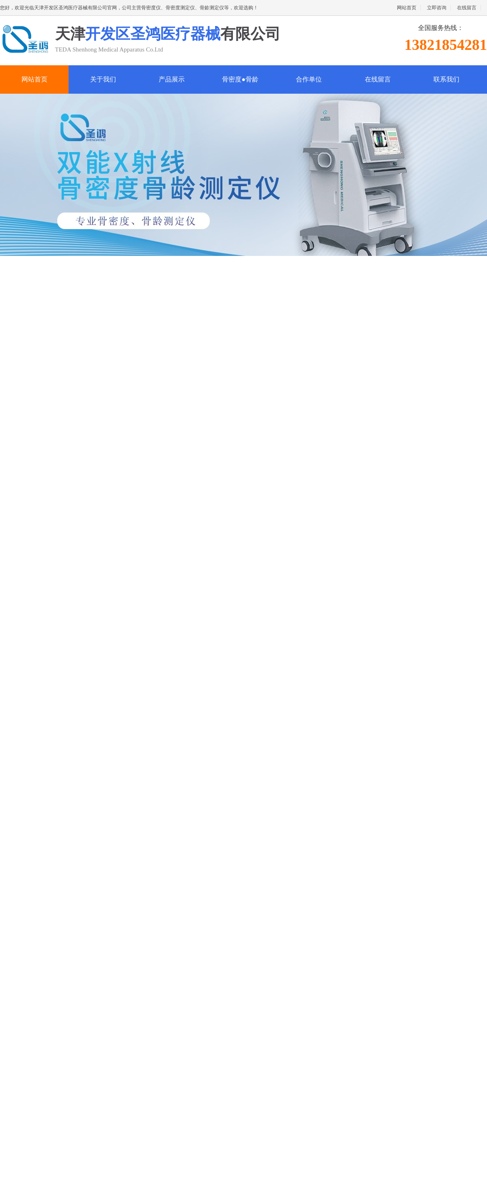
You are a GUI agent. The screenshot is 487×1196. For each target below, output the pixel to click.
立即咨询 (436, 8)
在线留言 (466, 8)
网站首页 (406, 8)
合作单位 (309, 79)
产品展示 (172, 79)
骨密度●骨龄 (240, 79)
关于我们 (103, 79)
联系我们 (446, 79)
